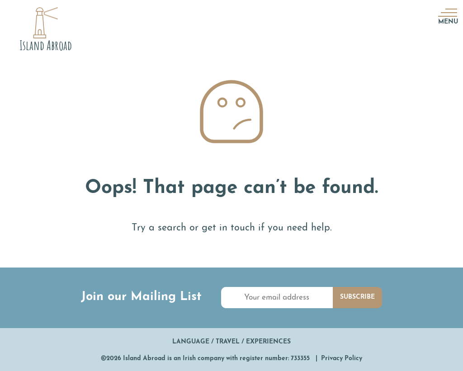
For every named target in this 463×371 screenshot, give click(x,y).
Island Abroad (144, 359)
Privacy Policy (341, 359)
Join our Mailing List (141, 297)
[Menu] (446, 12)
